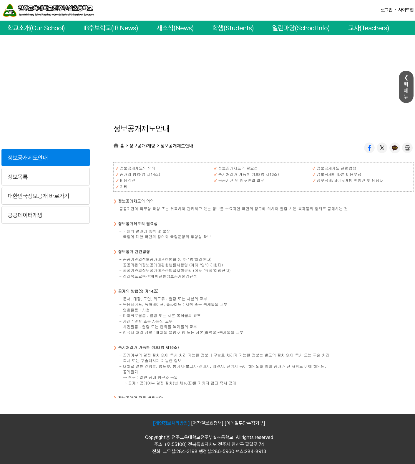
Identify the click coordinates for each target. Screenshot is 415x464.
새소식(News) (175, 28)
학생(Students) (233, 28)
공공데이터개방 (25, 215)
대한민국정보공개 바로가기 (38, 196)
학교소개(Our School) (36, 28)
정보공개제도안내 (28, 157)
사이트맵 (406, 10)
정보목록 (18, 176)
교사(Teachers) (368, 28)
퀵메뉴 (406, 90)
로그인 (386, 10)
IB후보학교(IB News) (110, 28)
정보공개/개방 (45, 130)
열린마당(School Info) (301, 28)
